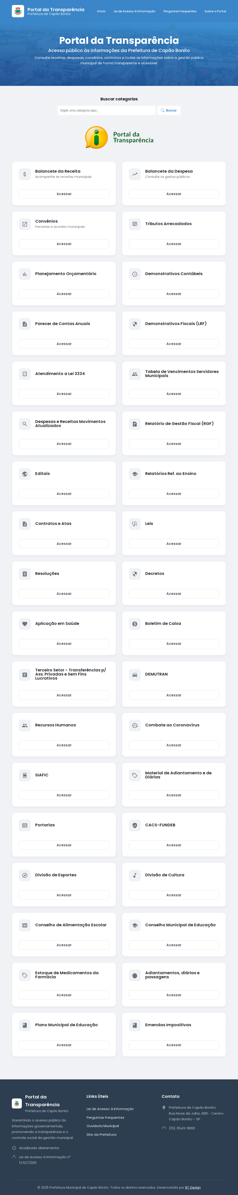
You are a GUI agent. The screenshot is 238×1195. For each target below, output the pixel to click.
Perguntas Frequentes (179, 11)
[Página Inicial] (48, 11)
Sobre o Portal (215, 11)
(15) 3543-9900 (182, 1128)
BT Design (193, 1187)
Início (101, 11)
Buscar (169, 110)
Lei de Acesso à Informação (134, 11)
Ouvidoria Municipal (103, 1125)
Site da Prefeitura (101, 1134)
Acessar (64, 193)
